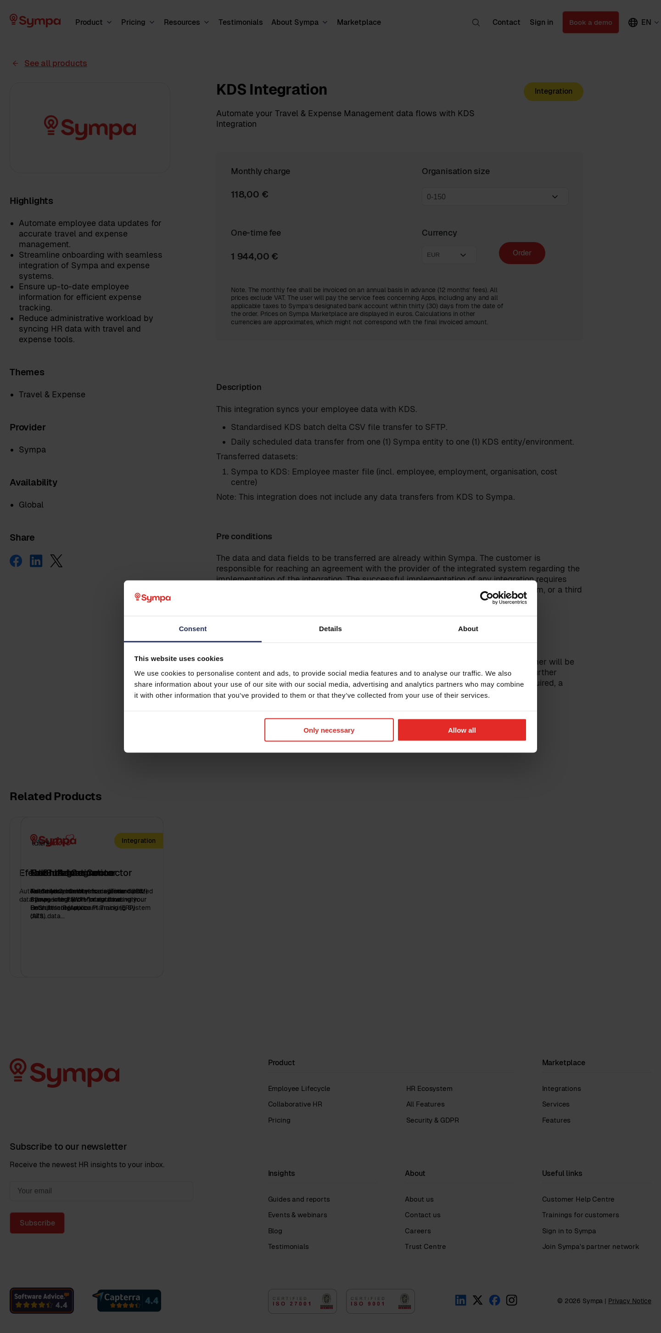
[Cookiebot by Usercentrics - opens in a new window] (487, 598)
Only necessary (328, 730)
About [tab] (468, 628)
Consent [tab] (193, 628)
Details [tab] (330, 628)
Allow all (462, 730)
